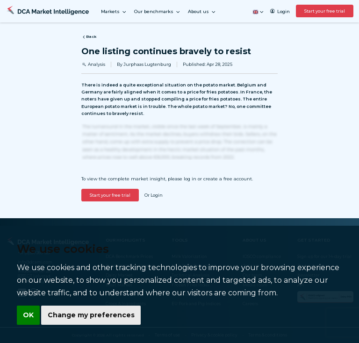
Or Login (153, 195)
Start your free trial (324, 11)
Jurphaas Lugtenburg (147, 64)
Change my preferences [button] (89, 315)
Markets (114, 12)
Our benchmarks (157, 12)
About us (202, 12)
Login (279, 11)
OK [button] (27, 315)
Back (88, 36)
